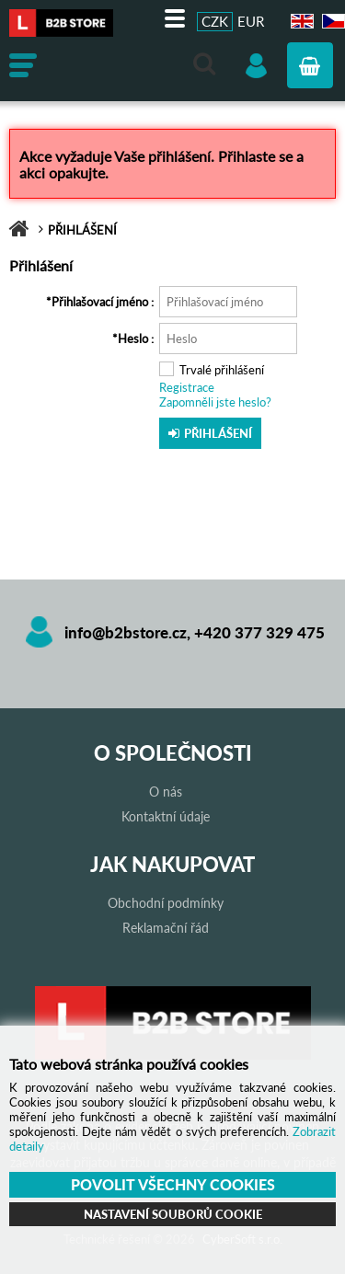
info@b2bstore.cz (125, 632)
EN (300, 22)
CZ (331, 22)
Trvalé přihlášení (221, 369)
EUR (250, 21)
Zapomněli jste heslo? (215, 402)
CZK (214, 21)
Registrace (186, 387)
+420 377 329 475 (259, 632)
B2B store (69, 23)
